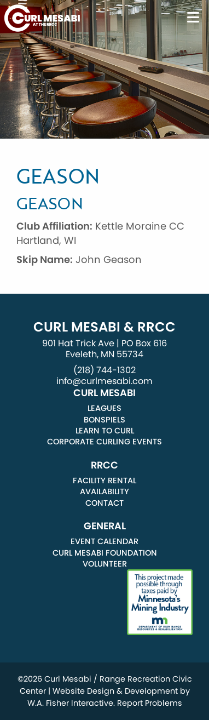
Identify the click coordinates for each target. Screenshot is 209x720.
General (105, 526)
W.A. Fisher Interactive (70, 703)
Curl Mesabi (104, 392)
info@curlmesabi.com (104, 381)
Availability (104, 491)
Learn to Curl (105, 430)
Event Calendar (104, 541)
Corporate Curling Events (104, 441)
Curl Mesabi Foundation (105, 552)
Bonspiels (104, 419)
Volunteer (105, 563)
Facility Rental (104, 480)
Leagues (104, 408)
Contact (104, 503)
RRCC (104, 465)
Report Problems (149, 703)
